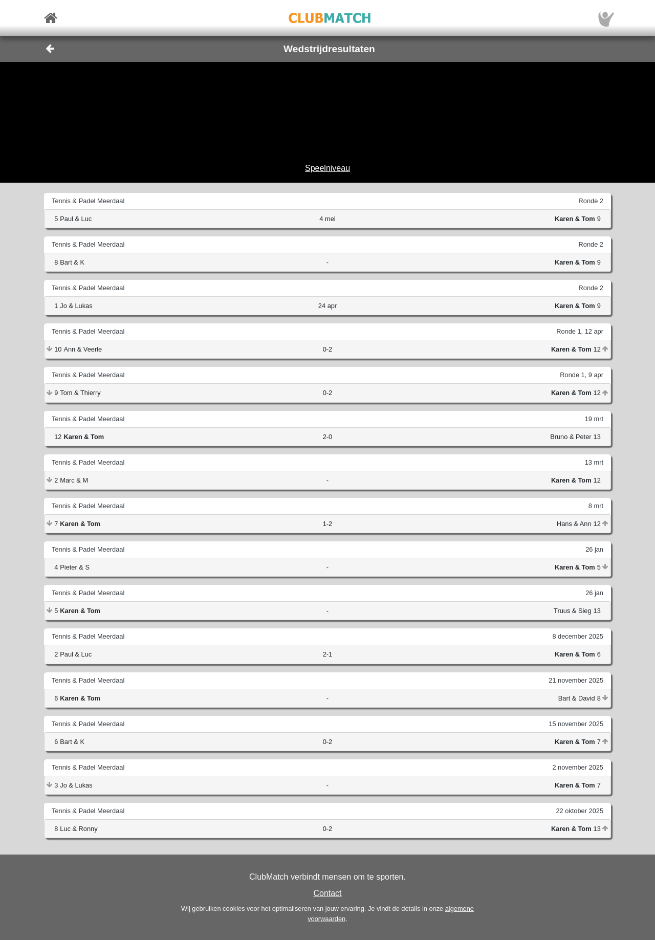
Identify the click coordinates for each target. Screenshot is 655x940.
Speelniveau (327, 168)
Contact (327, 893)
